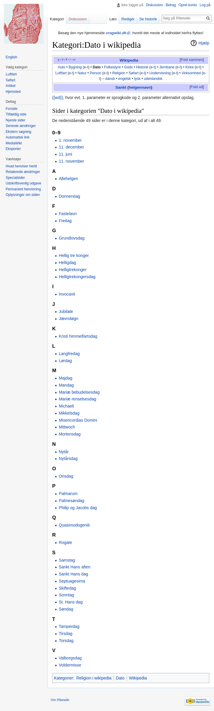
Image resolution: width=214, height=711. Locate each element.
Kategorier (63, 678)
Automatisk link (17, 137)
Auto (61, 67)
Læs (113, 19)
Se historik (148, 19)
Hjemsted (13, 92)
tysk (137, 79)
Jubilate (66, 311)
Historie (142, 67)
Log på (205, 5)
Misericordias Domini (78, 420)
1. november (70, 140)
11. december (71, 147)
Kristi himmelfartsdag (78, 336)
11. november (71, 161)
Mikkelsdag (69, 413)
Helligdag (67, 262)
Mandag (66, 385)
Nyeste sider (15, 120)
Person (95, 73)
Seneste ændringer (21, 126)
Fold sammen (192, 60)
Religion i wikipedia (93, 678)
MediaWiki (14, 143)
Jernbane (166, 67)
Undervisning (160, 73)
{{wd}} (57, 97)
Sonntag (66, 595)
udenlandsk (153, 79)
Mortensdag (69, 434)
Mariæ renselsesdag (77, 399)
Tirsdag (65, 633)
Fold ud (197, 87)
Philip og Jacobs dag (78, 507)
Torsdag (66, 640)
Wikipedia (129, 60)
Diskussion (154, 5)
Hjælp (203, 43)
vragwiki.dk (116, 33)
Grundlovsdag (71, 238)
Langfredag (69, 353)
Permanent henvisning (23, 189)
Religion (119, 73)
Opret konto (188, 5)
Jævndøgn (68, 318)
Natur (82, 73)
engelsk (124, 79)
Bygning (75, 67)
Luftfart (61, 73)
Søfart (134, 73)
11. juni (65, 154)
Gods (128, 67)
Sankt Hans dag (73, 574)
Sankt (121, 87)
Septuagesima (72, 581)
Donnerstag (69, 196)
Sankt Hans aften (74, 567)
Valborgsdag (70, 658)
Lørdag (65, 360)
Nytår (63, 451)
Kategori (57, 19)
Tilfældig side (16, 114)
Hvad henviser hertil (21, 166)
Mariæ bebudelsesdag (79, 392)
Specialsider (15, 178)
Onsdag (66, 476)
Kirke (189, 67)
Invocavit (67, 294)
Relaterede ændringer (23, 172)
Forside (11, 109)
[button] (191, 60)
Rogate (65, 542)
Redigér (128, 19)
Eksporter (13, 149)
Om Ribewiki (60, 700)
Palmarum (68, 493)
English (11, 57)
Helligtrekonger (72, 269)
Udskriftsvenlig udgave (23, 183)
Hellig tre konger (74, 255)
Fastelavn (68, 213)
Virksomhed (191, 73)
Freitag (65, 220)
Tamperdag (69, 626)
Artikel (10, 86)
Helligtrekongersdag (77, 276)
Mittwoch (67, 427)
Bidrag (171, 5)
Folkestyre (112, 67)
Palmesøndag (71, 500)
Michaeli (66, 406)
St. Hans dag (71, 602)
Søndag (66, 609)
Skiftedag (67, 588)
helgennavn (140, 87)
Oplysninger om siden (23, 195)
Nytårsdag (68, 458)
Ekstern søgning (18, 132)
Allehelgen (68, 178)
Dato (97, 67)
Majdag (65, 378)
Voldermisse (70, 665)
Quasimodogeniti (74, 525)
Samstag (67, 560)
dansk (110, 79)
